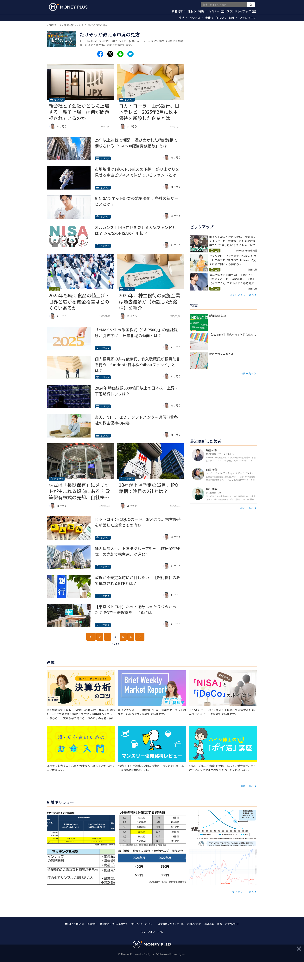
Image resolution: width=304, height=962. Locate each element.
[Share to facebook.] (100, 54)
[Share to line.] (120, 54)
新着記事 (178, 11)
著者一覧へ (247, 508)
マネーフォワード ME (152, 931)
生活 (183, 18)
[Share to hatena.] (130, 54)
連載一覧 (68, 25)
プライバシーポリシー (143, 923)
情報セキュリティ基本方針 (114, 923)
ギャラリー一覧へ (243, 891)
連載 (192, 11)
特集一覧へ (247, 373)
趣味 (233, 18)
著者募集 (209, 923)
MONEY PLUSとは (74, 923)
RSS (219, 923)
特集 (202, 11)
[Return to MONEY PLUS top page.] (68, 7)
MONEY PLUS (54, 25)
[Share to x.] (110, 54)
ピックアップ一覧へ (242, 294)
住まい (221, 18)
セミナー (216, 11)
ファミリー (247, 18)
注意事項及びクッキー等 (171, 923)
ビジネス (196, 18)
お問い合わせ (194, 923)
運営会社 (92, 923)
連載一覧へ (247, 786)
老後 (209, 18)
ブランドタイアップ (241, 11)
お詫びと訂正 (232, 923)
